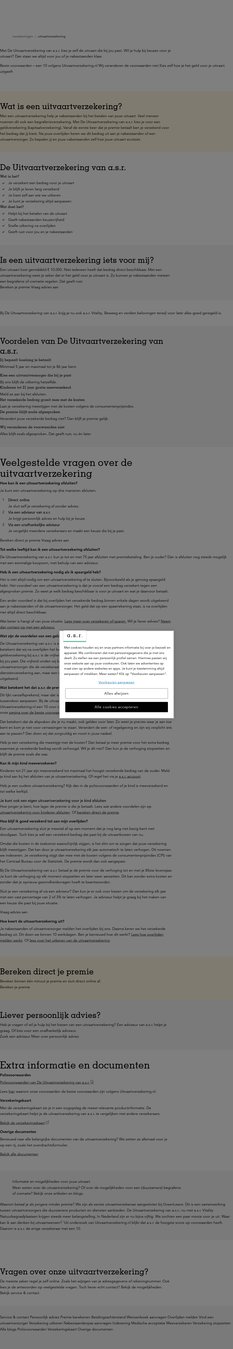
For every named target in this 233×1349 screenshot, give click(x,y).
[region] (116, 674)
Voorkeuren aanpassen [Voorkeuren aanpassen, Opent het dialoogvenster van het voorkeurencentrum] (117, 682)
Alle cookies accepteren (116, 707)
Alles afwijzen (116, 693)
